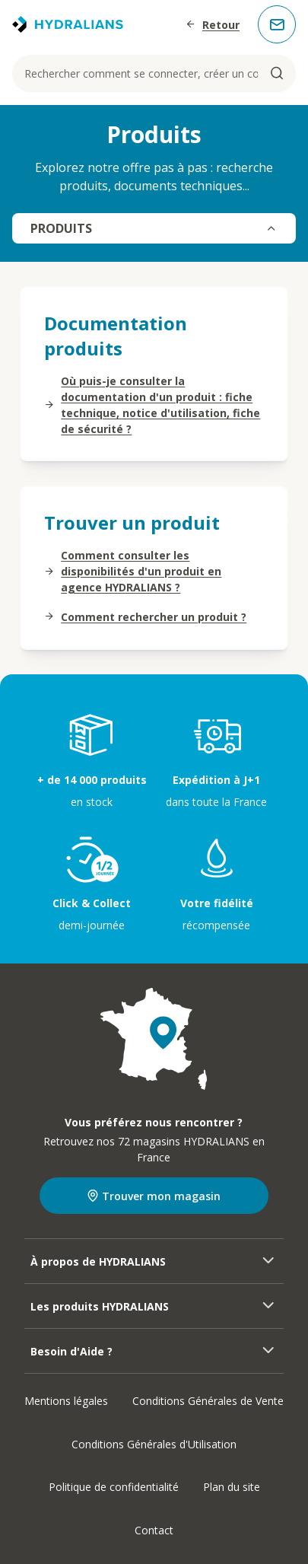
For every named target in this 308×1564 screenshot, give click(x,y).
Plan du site (231, 1487)
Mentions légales (66, 1401)
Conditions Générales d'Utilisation (154, 1444)
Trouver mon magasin (154, 1196)
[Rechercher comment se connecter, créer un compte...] (154, 73)
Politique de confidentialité (114, 1487)
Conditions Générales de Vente (208, 1401)
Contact (154, 1530)
